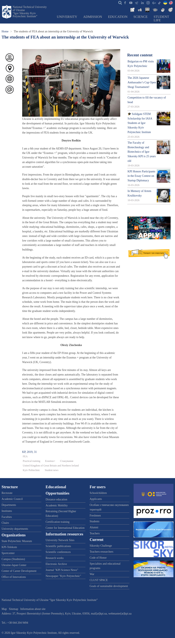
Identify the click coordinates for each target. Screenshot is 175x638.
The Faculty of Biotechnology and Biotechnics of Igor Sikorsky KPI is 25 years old (142, 151)
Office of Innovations (14, 576)
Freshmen (95, 515)
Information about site (32, 609)
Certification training (57, 521)
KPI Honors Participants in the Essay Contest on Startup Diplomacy (141, 176)
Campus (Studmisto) (13, 559)
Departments (9, 505)
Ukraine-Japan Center (14, 565)
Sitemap (13, 609)
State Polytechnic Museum (17, 541)
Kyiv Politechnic (31, 470)
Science (140, 17)
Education (117, 17)
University (67, 17)
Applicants (96, 499)
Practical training (31, 461)
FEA (25, 456)
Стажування (66, 461)
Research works (55, 558)
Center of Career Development (19, 570)
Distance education (56, 499)
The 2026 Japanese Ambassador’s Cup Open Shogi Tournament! (142, 82)
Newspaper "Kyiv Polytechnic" (63, 576)
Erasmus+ (50, 461)
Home (5, 31)
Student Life (161, 18)
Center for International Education (65, 527)
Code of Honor (98, 557)
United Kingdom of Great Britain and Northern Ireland (51, 465)
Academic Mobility (57, 505)
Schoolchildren (98, 493)
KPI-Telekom (9, 547)
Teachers (95, 533)
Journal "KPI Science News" (62, 570)
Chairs (5, 522)
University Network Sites (60, 540)
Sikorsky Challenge (101, 545)
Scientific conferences (58, 552)
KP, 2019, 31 (29, 451)
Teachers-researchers (101, 551)
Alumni (94, 527)
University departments (15, 528)
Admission (92, 17)
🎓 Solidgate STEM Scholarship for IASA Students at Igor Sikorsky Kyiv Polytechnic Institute (140, 123)
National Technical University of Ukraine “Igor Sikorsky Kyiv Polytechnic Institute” (30, 11)
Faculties (7, 517)
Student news (52, 470)
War (92, 574)
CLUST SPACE (99, 580)
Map (4, 609)
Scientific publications (58, 546)
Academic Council (12, 499)
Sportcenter (8, 553)
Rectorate (7, 493)
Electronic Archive (56, 564)
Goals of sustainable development (109, 586)
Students (94, 521)
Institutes (7, 511)
